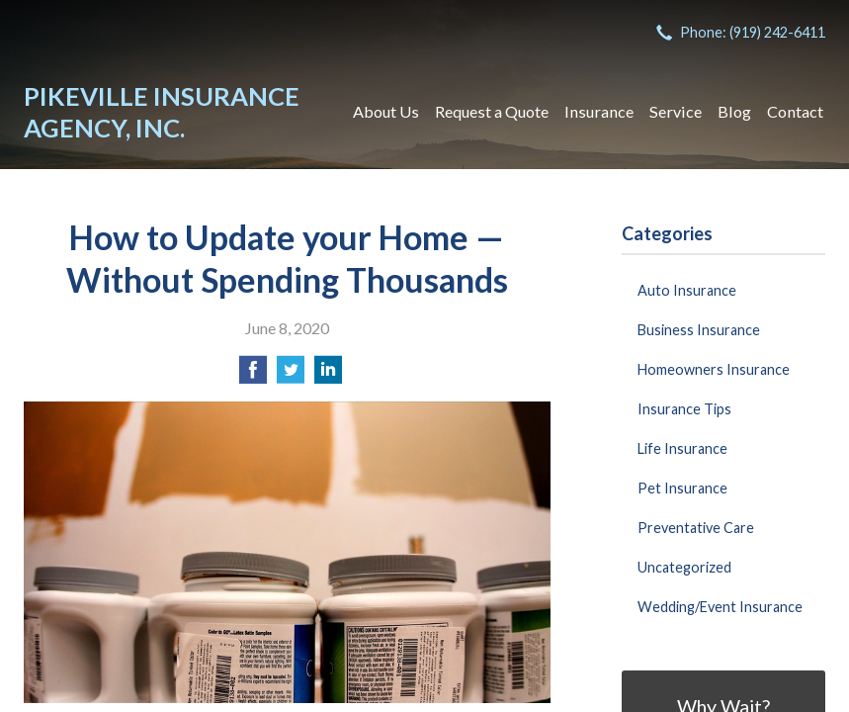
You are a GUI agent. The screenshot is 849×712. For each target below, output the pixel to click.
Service (675, 111)
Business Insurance (698, 329)
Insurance (599, 111)
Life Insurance (682, 448)
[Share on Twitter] (290, 375)
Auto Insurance (686, 290)
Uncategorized (684, 567)
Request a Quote (492, 111)
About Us (386, 111)
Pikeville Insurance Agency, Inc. (161, 111)
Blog (734, 111)
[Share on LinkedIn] (328, 375)
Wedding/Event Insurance (720, 606)
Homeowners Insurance (713, 369)
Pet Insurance (682, 488)
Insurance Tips (684, 408)
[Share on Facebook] (253, 375)
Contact (795, 111)
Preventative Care (695, 527)
